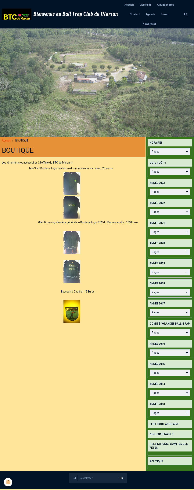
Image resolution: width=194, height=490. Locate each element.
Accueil (129, 4)
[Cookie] (8, 482)
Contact (135, 14)
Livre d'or (145, 4)
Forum (165, 14)
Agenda (150, 14)
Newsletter (149, 23)
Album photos (165, 4)
